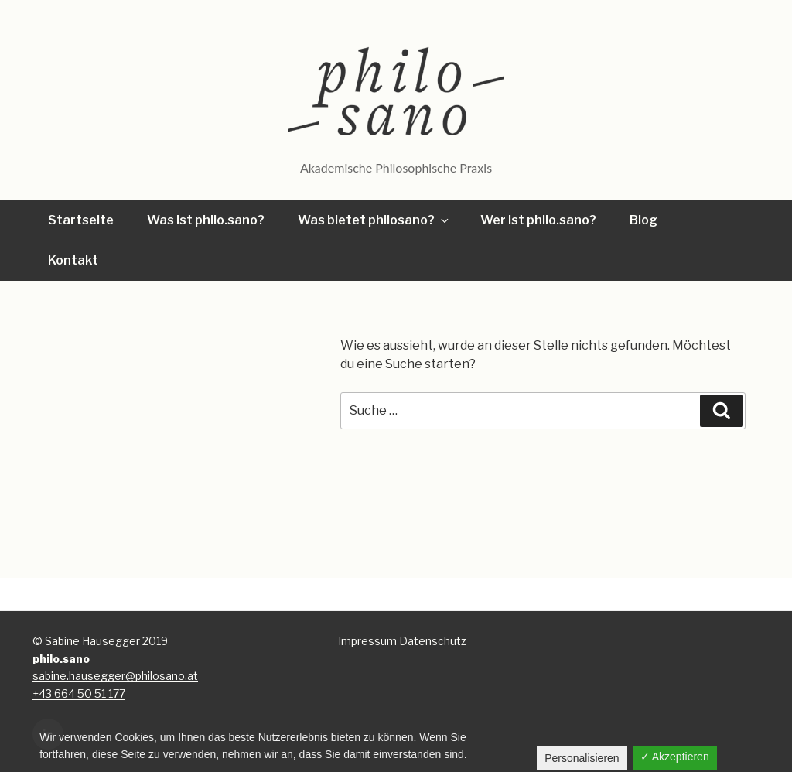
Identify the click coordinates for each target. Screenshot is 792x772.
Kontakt (73, 260)
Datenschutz (432, 640)
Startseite (81, 220)
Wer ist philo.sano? (538, 220)
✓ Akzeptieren (674, 756)
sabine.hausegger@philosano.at (115, 675)
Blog (643, 220)
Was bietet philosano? (374, 220)
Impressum (367, 640)
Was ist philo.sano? (206, 220)
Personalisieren (582, 758)
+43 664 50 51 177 (78, 693)
